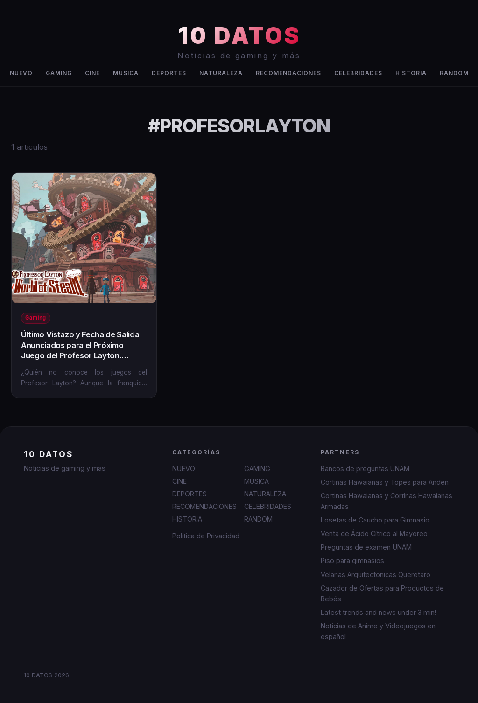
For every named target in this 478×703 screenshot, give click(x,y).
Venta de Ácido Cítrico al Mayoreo (374, 533)
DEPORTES (169, 73)
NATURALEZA (221, 73)
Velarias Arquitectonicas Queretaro (375, 574)
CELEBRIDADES (358, 73)
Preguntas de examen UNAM (366, 547)
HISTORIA (411, 73)
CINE (92, 73)
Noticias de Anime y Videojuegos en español (378, 631)
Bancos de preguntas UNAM (365, 469)
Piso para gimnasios (352, 560)
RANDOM (454, 73)
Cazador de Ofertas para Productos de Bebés (382, 593)
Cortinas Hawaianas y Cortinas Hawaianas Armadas (386, 501)
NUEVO (21, 73)
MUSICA (126, 73)
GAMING (59, 73)
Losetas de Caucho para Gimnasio (375, 520)
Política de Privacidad (205, 536)
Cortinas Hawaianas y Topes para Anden (385, 482)
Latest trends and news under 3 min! (378, 612)
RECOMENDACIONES (288, 73)
